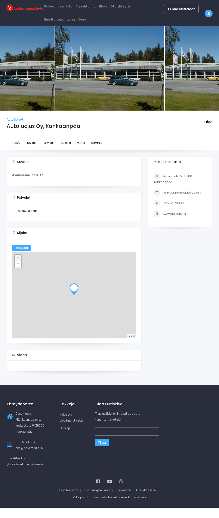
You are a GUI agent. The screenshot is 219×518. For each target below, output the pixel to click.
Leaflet (131, 346)
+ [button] (18, 268)
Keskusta (22, 258)
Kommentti (98, 153)
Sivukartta (123, 500)
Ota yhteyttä (133, 8)
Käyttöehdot (68, 500)
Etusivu (15, 153)
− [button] (18, 275)
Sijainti (66, 153)
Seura (89, 27)
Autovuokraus (27, 221)
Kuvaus (31, 153)
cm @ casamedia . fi (29, 458)
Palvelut (49, 153)
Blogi (113, 8)
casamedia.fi (101, 507)
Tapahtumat (92, 8)
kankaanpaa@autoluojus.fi (178, 203)
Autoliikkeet (15, 130)
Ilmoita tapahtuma (61, 27)
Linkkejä (65, 438)
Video (81, 153)
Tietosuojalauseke (97, 500)
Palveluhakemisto (60, 8)
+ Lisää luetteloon (181, 9)
